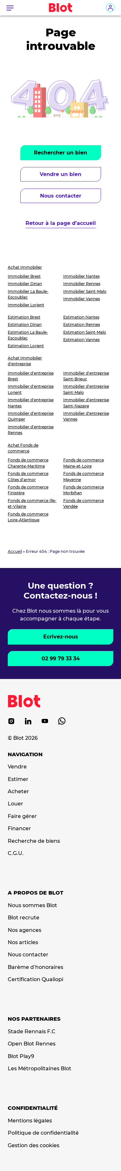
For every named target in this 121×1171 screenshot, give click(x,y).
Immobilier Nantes (81, 276)
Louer (15, 804)
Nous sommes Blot (32, 905)
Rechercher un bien (60, 153)
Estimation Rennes (81, 324)
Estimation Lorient (26, 345)
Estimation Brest (24, 317)
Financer (19, 829)
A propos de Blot (35, 893)
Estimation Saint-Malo (84, 332)
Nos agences (24, 930)
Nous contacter (60, 196)
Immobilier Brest (24, 276)
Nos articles (23, 942)
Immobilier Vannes (81, 298)
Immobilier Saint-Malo (84, 291)
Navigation (25, 754)
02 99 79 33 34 (61, 658)
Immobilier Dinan (25, 283)
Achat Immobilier (25, 267)
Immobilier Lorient (26, 304)
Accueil (15, 551)
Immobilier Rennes (81, 283)
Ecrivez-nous (60, 637)
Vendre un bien (60, 174)
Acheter (18, 792)
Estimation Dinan (25, 324)
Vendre (17, 767)
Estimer (18, 779)
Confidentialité (33, 1108)
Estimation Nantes (81, 317)
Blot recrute (23, 918)
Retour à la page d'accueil (60, 223)
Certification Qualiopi (35, 979)
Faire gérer (22, 816)
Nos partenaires (34, 1019)
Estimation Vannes (81, 339)
